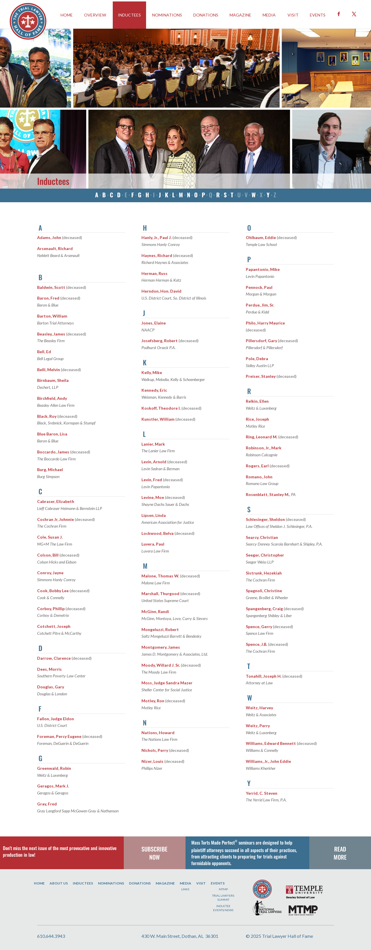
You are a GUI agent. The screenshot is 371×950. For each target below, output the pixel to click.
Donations (205, 14)
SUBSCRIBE (154, 849)
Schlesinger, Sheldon (265, 519)
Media (269, 14)
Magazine (240, 14)
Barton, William (52, 315)
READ (340, 849)
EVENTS (317, 14)
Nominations (167, 14)
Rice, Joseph (257, 419)
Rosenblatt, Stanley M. (267, 494)
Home (39, 883)
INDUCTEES (129, 14)
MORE (340, 857)
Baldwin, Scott (51, 287)
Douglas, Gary (50, 686)
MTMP (223, 889)
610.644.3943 (51, 936)
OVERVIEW (95, 14)
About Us (59, 883)
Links (185, 889)
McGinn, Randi (155, 611)
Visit (293, 14)
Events (218, 883)
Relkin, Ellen (257, 401)
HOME (67, 14)
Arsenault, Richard (55, 248)
